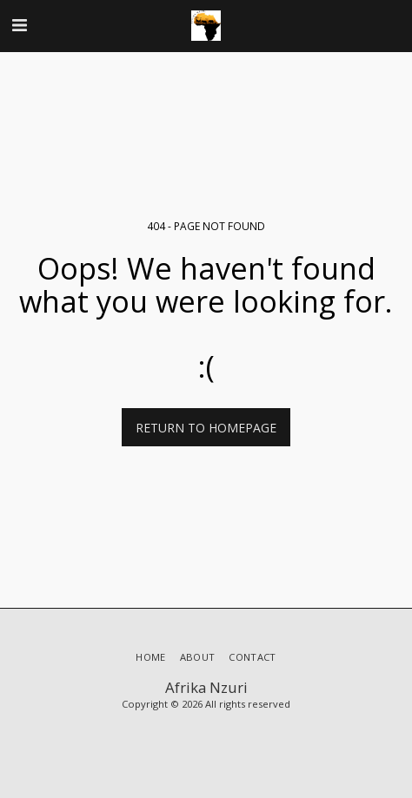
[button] (19, 25)
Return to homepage (206, 427)
